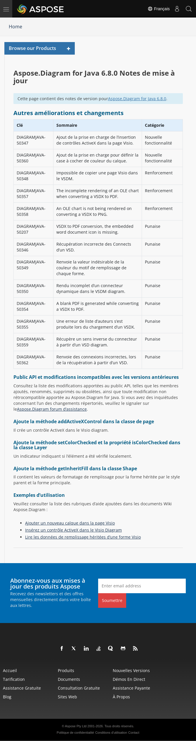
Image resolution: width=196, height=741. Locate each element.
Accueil (10, 670)
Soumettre (112, 600)
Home (15, 26)
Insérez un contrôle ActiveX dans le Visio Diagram (73, 530)
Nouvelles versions (131, 670)
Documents (69, 679)
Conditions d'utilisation (111, 732)
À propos (121, 697)
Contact (133, 732)
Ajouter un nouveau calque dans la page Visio (70, 523)
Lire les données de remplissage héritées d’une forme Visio (83, 537)
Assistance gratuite (22, 688)
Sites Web (67, 697)
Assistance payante (131, 688)
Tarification (14, 679)
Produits (66, 670)
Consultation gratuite (79, 688)
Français (159, 8)
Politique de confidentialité (75, 732)
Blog (7, 697)
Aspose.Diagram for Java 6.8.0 (137, 98)
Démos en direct (129, 679)
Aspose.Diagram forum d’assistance (52, 409)
